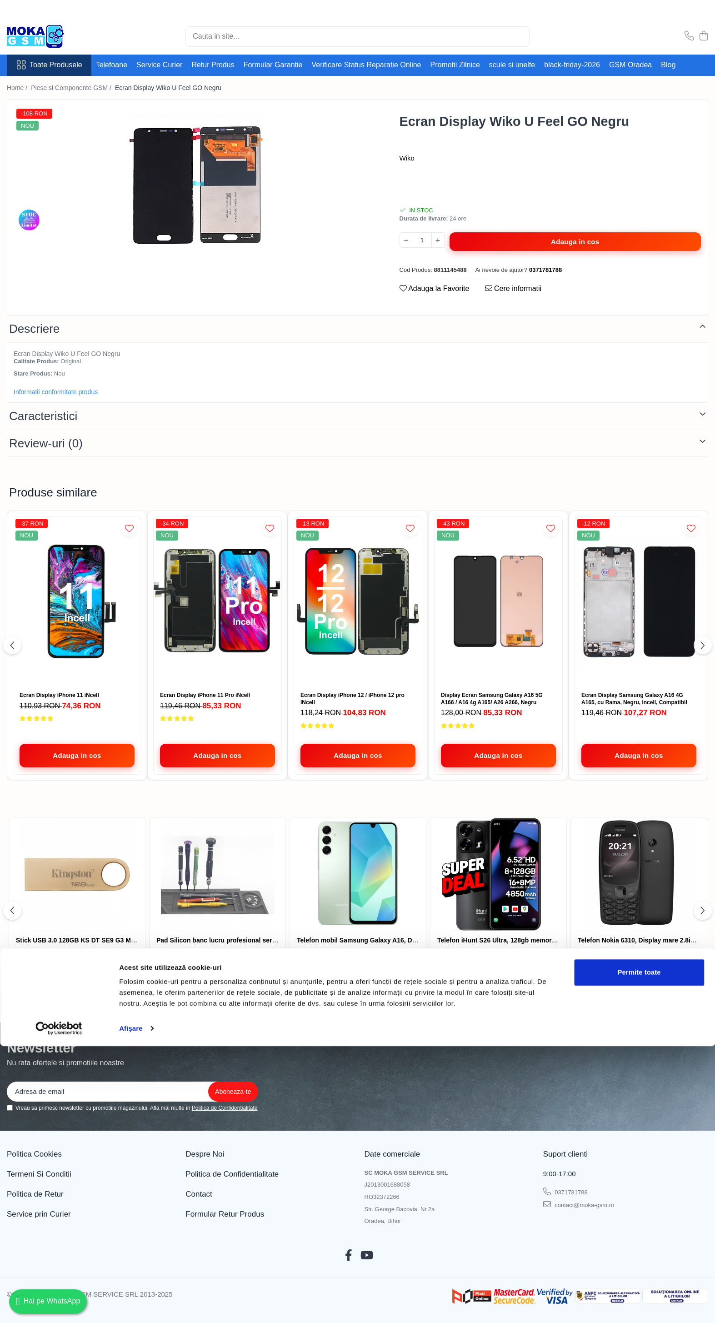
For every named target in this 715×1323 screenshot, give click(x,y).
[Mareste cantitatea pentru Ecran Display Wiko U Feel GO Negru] (438, 240)
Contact (198, 1194)
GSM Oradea (630, 65)
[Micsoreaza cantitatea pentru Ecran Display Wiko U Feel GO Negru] (406, 240)
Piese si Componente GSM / (72, 87)
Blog (668, 65)
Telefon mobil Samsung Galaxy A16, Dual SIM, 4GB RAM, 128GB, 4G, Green (411, 940)
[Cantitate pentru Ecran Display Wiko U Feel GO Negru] (422, 240)
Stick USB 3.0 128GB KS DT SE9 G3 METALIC (84, 940)
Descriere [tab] (34, 329)
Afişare (131, 1305)
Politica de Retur (35, 1194)
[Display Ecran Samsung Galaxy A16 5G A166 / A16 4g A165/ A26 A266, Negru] (498, 601)
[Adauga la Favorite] (129, 528)
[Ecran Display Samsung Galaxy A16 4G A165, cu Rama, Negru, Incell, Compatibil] (639, 601)
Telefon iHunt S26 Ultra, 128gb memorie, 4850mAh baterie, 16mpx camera (548, 940)
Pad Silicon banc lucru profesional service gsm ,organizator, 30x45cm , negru (273, 940)
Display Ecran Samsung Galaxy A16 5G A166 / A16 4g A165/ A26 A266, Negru (492, 699)
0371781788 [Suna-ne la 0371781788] (565, 1192)
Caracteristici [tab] (43, 416)
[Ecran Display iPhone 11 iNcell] (77, 601)
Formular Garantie (273, 65)
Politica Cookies (34, 1154)
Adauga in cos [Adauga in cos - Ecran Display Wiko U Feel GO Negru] (575, 242)
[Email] (132, 1092)
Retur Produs (212, 65)
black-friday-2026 (572, 65)
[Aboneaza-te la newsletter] (233, 1092)
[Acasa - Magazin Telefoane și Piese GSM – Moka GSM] (52, 36)
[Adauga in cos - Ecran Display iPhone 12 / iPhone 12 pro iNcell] (357, 755)
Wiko (407, 158)
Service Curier (159, 65)
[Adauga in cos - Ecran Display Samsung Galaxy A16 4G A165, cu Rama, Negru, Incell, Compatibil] (638, 755)
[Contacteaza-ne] (689, 36)
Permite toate (638, 1249)
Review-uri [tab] (46, 443)
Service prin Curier (39, 1214)
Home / (18, 87)
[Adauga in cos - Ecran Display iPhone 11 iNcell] (77, 755)
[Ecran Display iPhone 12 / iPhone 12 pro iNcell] (358, 601)
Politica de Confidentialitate (225, 1108)
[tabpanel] (195, 181)
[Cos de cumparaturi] (703, 36)
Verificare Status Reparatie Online (366, 65)
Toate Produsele (49, 65)
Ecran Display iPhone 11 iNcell (59, 695)
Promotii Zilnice (455, 65)
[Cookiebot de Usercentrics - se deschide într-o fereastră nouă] (59, 1305)
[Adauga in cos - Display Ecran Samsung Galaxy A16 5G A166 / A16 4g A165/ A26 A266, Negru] (498, 755)
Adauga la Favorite (435, 288)
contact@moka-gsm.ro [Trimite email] (579, 1204)
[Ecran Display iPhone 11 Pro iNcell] (217, 601)
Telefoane (111, 65)
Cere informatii (513, 288)
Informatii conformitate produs (56, 392)
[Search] (357, 36)
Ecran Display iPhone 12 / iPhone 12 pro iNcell (352, 699)
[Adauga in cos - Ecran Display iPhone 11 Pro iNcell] (217, 755)
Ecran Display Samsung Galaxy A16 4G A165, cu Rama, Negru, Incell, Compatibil (634, 699)
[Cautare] (519, 36)
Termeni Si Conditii (39, 1174)
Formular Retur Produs (224, 1214)
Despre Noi (204, 1154)
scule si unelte (512, 65)
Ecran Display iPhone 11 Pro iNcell (205, 695)
